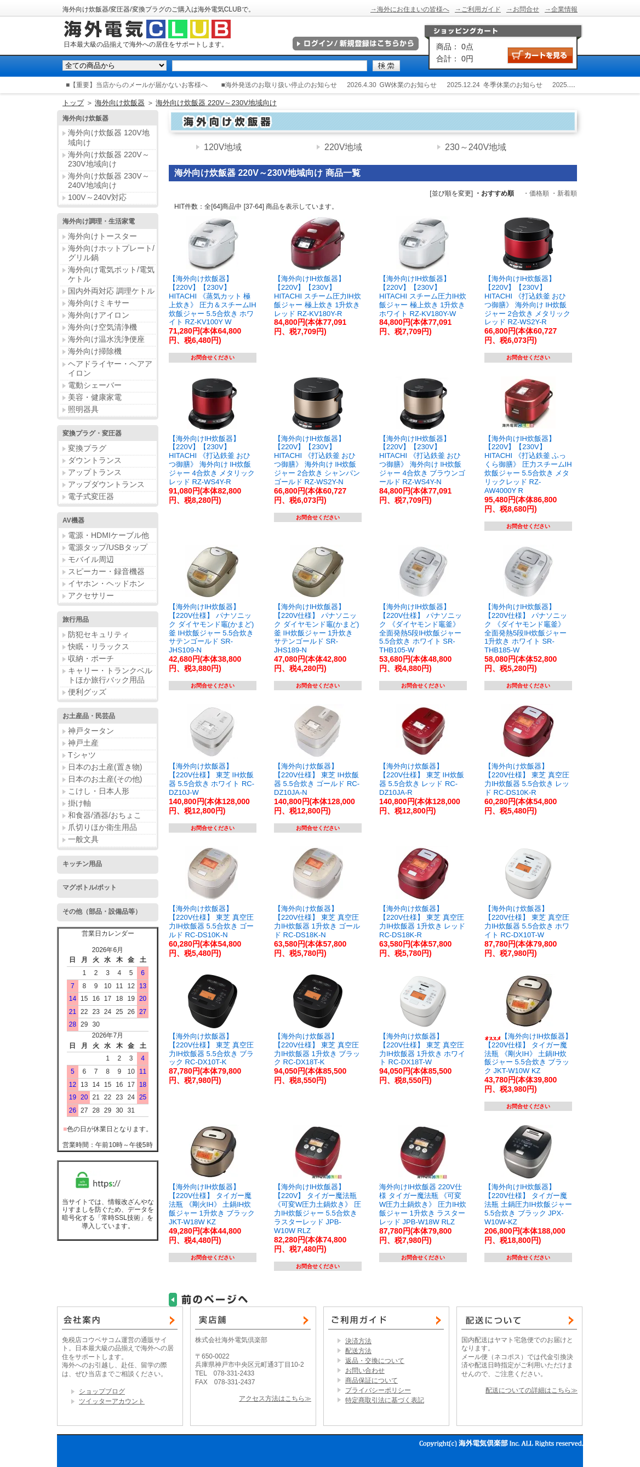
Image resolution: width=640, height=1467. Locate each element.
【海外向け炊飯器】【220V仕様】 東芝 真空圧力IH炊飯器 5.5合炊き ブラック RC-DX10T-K (211, 1049)
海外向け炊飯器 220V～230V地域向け (216, 103)
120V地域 (223, 147)
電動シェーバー (95, 385)
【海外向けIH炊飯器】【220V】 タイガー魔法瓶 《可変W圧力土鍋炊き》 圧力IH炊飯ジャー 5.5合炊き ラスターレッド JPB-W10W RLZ (317, 1208)
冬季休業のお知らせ (512, 85)
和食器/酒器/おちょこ (104, 815)
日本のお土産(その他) (105, 779)
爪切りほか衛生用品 (102, 827)
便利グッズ (87, 691)
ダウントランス (95, 460)
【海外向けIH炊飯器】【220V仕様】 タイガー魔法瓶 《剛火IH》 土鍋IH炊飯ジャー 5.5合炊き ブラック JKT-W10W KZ (528, 1053)
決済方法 (358, 1341)
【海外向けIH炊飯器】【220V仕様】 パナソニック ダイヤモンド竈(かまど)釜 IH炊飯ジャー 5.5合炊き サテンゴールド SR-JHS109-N (211, 628)
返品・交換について (374, 1361)
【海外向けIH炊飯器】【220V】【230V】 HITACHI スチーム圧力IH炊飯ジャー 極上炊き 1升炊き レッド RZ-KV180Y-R (317, 295)
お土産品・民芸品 (88, 716)
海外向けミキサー (98, 303)
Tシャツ (82, 754)
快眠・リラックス (98, 646)
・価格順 (536, 193)
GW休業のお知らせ (408, 85)
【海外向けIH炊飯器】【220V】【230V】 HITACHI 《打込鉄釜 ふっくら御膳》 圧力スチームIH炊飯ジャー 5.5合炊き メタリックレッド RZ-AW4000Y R (528, 464)
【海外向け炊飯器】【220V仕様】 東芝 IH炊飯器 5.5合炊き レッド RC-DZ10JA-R (421, 779)
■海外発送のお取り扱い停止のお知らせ (279, 85)
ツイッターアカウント (112, 1401)
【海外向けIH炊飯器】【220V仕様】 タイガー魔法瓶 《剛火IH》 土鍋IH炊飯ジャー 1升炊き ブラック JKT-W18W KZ (212, 1204)
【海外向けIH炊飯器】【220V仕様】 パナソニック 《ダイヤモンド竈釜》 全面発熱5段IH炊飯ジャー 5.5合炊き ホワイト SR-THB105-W (420, 628)
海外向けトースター (102, 236)
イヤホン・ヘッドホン (106, 583)
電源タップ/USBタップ (107, 547)
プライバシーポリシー (378, 1390)
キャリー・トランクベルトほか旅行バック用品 (110, 675)
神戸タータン (91, 730)
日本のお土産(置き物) (105, 767)
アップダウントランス (106, 484)
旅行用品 (75, 619)
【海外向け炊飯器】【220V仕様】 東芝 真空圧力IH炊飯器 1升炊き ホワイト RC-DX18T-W (422, 1049)
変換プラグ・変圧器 (92, 433)
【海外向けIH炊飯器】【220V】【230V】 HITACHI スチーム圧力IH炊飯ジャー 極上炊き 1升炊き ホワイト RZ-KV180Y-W (422, 295)
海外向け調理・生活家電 (98, 221)
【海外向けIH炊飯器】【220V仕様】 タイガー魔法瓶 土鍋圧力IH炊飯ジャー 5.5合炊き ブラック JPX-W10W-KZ (528, 1204)
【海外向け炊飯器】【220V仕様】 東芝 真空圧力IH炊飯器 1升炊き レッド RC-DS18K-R (422, 921)
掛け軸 (79, 803)
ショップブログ (102, 1391)
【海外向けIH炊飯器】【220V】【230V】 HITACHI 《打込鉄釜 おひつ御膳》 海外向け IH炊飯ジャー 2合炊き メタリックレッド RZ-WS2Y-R (527, 300)
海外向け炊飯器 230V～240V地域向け (109, 180)
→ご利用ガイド (478, 9)
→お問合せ (522, 9)
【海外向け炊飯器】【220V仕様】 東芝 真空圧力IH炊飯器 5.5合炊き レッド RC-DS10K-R (526, 779)
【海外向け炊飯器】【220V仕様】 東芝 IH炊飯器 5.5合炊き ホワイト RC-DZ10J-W (211, 779)
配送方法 (358, 1351)
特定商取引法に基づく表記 (384, 1400)
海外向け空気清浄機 (102, 327)
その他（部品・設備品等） (101, 911)
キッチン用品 (82, 864)
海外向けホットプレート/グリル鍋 (111, 253)
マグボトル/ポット (89, 887)
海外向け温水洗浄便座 (106, 339)
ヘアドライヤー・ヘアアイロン (110, 368)
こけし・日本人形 (98, 791)
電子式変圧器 (91, 496)
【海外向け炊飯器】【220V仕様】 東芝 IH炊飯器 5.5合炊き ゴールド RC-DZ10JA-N (316, 779)
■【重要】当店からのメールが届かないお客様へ (137, 85)
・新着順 (564, 193)
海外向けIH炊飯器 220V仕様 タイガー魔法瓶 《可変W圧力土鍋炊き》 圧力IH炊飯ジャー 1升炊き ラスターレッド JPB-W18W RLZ (422, 1204)
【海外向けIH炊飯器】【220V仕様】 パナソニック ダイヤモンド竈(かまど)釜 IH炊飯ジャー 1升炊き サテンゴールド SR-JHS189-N (316, 628)
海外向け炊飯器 (120, 103)
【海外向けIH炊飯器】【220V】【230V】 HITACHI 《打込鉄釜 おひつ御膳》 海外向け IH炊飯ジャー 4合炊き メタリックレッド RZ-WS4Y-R (212, 460)
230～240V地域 (475, 147)
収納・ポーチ (91, 658)
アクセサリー (91, 595)
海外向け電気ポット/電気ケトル (111, 274)
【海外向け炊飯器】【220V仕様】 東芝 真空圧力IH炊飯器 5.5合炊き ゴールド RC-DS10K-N (211, 921)
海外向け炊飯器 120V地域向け (109, 137)
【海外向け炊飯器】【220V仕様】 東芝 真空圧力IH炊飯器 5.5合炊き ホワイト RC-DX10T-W (526, 921)
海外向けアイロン (98, 315)
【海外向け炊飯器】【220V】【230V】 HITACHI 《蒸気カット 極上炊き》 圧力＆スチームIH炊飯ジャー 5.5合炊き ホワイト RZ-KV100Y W (212, 300)
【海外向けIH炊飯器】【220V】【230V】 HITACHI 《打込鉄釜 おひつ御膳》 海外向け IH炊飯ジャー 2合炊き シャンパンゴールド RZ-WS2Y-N (317, 460)
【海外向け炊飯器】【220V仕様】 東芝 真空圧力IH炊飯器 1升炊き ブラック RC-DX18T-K (317, 1049)
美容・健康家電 (95, 397)
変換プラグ (87, 448)
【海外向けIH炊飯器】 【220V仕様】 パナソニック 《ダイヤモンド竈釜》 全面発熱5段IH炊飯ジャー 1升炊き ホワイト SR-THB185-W (525, 628)
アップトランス (95, 472)
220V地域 (343, 147)
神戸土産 (83, 742)
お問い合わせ (365, 1370)
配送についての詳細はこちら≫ (531, 1390)
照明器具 (83, 409)
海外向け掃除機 (95, 351)
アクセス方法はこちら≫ (275, 1398)
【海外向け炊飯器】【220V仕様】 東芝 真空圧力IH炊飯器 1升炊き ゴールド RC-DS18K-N (317, 921)
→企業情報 (561, 9)
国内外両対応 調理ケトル (111, 290)
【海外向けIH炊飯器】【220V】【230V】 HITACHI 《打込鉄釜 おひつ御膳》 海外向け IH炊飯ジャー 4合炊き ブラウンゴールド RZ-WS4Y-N (422, 460)
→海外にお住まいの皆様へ (409, 9)
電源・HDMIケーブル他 (108, 535)
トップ (73, 103)
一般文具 (83, 839)
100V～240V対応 (97, 197)
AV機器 (73, 520)
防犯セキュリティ (98, 634)
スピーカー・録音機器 (106, 571)
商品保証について (371, 1380)
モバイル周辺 (91, 559)
